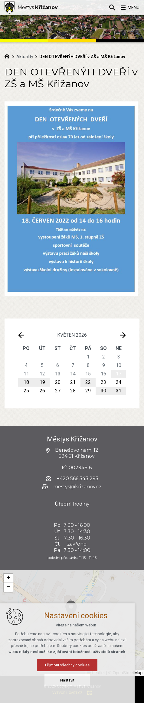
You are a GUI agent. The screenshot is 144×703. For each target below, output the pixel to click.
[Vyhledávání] (109, 8)
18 (26, 382)
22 (88, 382)
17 (118, 374)
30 (103, 391)
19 (42, 382)
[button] (83, 616)
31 (118, 391)
